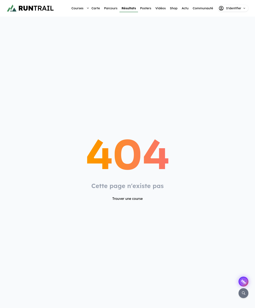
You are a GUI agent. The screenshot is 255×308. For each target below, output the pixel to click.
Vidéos (160, 8)
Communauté (203, 8)
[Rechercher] (243, 293)
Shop (173, 8)
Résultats (129, 8)
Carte (95, 8)
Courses (77, 8)
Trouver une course (127, 199)
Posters (145, 8)
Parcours (110, 8)
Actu (185, 8)
